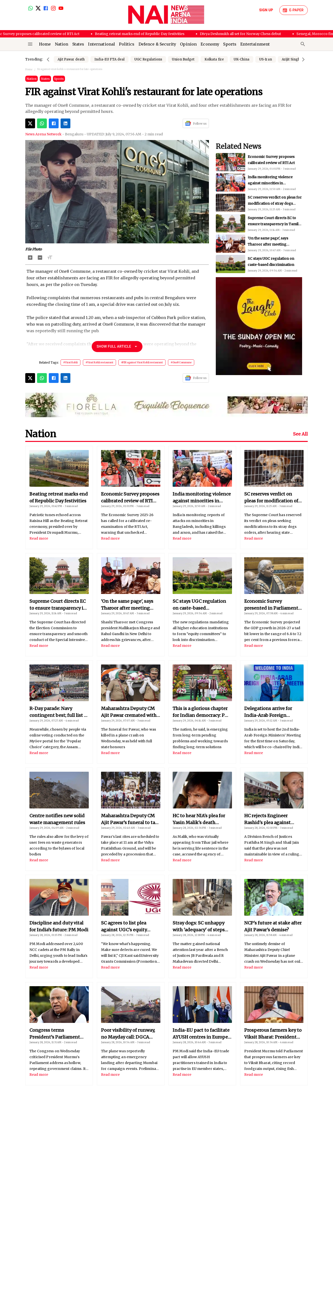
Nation (31, 79)
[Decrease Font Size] (40, 257)
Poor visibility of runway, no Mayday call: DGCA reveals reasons (128, 1034)
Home (28, 69)
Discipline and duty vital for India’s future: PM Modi (58, 926)
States (45, 79)
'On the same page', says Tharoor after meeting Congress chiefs (268, 264)
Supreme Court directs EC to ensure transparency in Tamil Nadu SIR (273, 244)
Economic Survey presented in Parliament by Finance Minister (271, 605)
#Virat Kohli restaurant (99, 362)
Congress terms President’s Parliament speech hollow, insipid (54, 1034)
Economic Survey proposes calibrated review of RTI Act (130, 497)
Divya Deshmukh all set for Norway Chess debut (246, 34)
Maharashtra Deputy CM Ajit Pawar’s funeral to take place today (130, 819)
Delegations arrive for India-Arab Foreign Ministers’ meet (268, 712)
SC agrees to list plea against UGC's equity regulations (124, 926)
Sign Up (266, 10)
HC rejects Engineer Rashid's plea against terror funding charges (269, 819)
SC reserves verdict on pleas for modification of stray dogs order (275, 223)
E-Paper (293, 10)
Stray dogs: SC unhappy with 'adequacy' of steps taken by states (199, 926)
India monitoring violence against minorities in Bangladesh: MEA (270, 203)
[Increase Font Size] (30, 257)
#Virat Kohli (70, 362)
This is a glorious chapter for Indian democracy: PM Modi (201, 712)
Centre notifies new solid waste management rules (57, 819)
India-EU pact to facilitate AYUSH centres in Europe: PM (201, 1034)
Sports (59, 79)
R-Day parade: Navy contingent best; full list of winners (58, 712)
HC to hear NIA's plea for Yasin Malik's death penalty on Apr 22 (199, 819)
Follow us (196, 123)
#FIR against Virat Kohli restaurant (142, 362)
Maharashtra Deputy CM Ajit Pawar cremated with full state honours (128, 712)
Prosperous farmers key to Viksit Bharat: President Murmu (273, 1034)
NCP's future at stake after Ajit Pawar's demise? (273, 926)
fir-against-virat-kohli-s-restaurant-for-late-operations (69, 69)
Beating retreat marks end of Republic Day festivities (146, 34)
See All (300, 434)
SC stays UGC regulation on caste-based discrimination (199, 605)
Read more (38, 538)
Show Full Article (117, 346)
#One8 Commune (181, 362)
